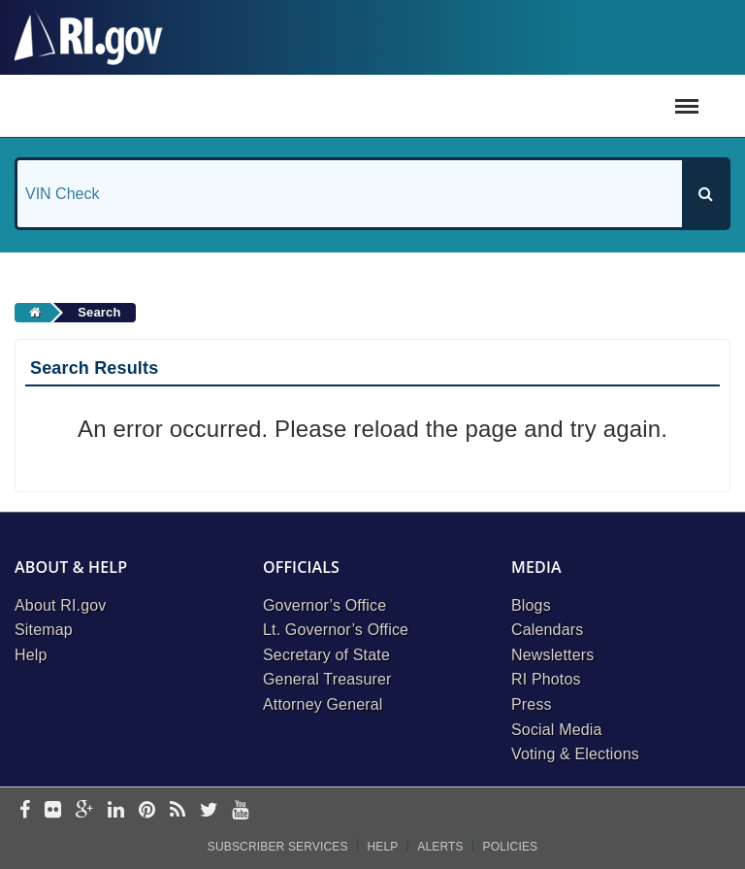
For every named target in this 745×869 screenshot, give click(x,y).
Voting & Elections (575, 754)
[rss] (177, 811)
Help (31, 655)
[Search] (705, 193)
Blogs (531, 605)
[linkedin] (116, 811)
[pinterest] (147, 811)
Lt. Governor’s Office (335, 629)
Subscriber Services (278, 846)
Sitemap (44, 629)
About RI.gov (60, 605)
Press (531, 704)
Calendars (547, 629)
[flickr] (53, 811)
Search (99, 312)
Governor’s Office (324, 605)
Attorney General (323, 704)
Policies (510, 846)
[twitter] (209, 811)
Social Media (556, 729)
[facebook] (24, 811)
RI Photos (546, 679)
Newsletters (552, 655)
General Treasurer (327, 679)
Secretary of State (326, 655)
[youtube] (240, 811)
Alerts (440, 846)
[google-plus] (85, 811)
